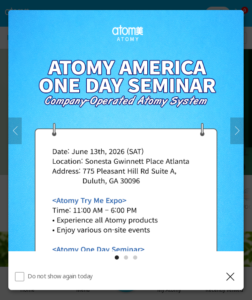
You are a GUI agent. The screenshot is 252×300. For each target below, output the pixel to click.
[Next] (237, 131)
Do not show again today (60, 276)
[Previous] (15, 131)
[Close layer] (230, 276)
